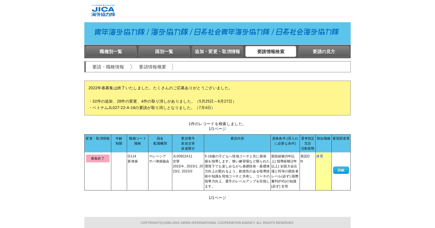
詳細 (341, 170)
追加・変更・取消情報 (217, 51)
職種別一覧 (111, 51)
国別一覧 (164, 51)
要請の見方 (324, 51)
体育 (319, 156)
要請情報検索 (270, 51)
